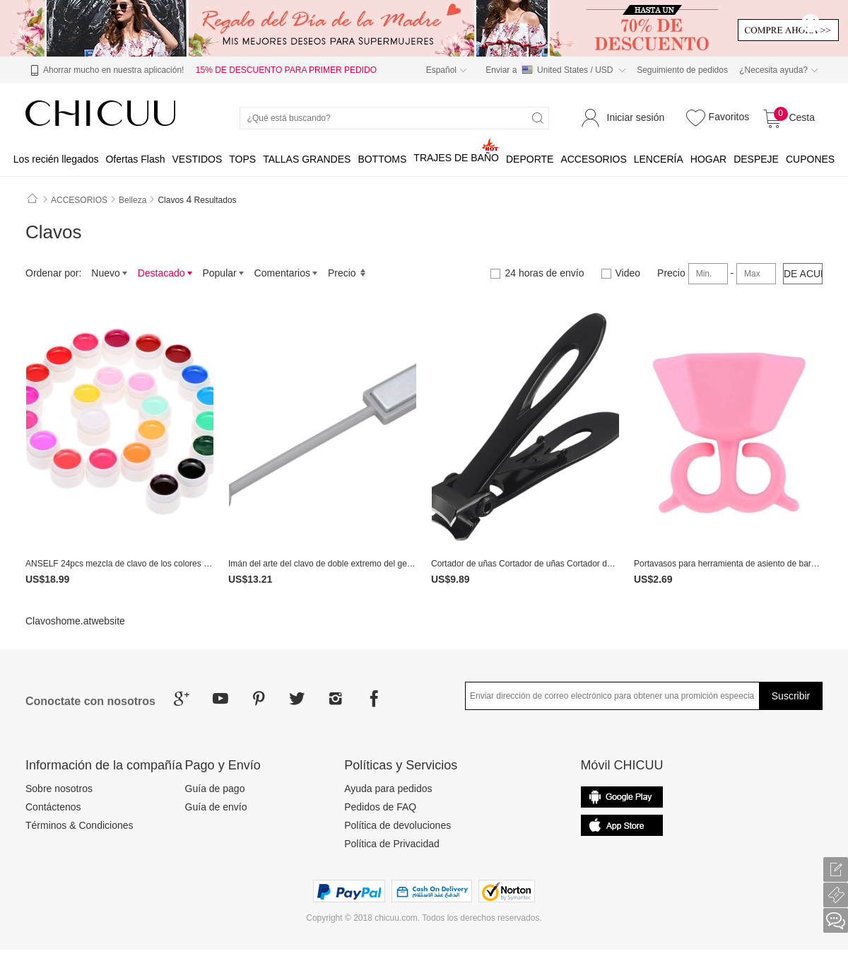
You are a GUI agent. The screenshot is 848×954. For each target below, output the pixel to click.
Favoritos (716, 117)
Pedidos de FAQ (380, 807)
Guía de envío (216, 807)
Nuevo (109, 273)
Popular (223, 273)
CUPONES (810, 159)
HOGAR (708, 159)
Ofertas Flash (135, 159)
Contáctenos (53, 807)
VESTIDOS (197, 159)
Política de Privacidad (392, 843)
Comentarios (286, 273)
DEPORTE (529, 159)
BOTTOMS (382, 159)
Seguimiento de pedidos (682, 70)
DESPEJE (756, 159)
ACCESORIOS (593, 159)
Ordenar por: (53, 273)
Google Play (621, 825)
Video (621, 273)
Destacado (165, 273)
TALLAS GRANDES (307, 159)
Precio (347, 273)
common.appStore (621, 797)
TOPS (242, 159)
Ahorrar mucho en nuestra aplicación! (105, 70)
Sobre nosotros (59, 788)
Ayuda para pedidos (388, 788)
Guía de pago (215, 788)
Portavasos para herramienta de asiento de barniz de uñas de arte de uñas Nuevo (728, 564)
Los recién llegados (56, 159)
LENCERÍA (658, 159)
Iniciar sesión (636, 117)
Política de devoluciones (397, 825)
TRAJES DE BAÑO (456, 157)
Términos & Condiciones (79, 825)
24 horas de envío (537, 273)
